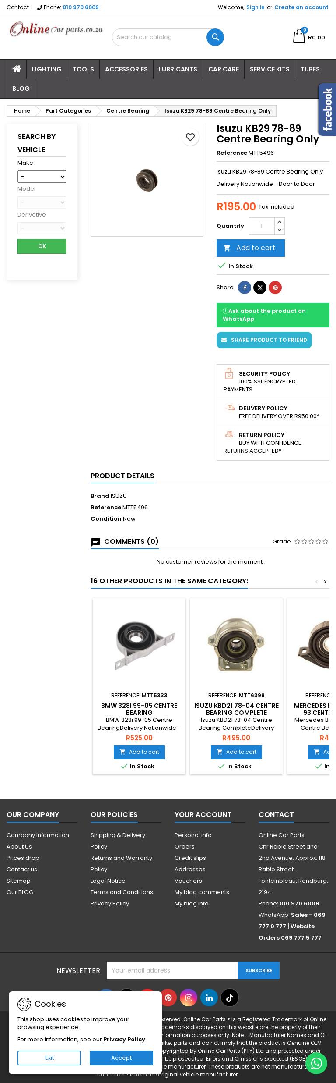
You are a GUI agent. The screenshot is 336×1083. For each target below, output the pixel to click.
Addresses (190, 869)
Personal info (193, 835)
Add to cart (249, 248)
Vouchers (188, 881)
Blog (21, 88)
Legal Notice (108, 881)
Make (25, 163)
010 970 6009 (81, 7)
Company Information (38, 835)
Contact (18, 7)
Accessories (126, 69)
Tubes (310, 69)
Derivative (32, 215)
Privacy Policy (110, 903)
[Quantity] (261, 226)
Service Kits (270, 69)
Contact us (22, 869)
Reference (232, 153)
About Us (19, 846)
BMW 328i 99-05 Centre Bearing (139, 709)
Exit (49, 1058)
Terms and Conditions (122, 892)
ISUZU (119, 496)
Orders (185, 846)
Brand (100, 496)
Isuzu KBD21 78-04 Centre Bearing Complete (236, 709)
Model (26, 189)
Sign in (255, 7)
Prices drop (23, 858)
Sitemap (19, 881)
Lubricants (178, 69)
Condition (106, 519)
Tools (83, 69)
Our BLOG (20, 892)
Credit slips (190, 858)
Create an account (301, 7)
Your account (203, 815)
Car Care (223, 69)
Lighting (47, 69)
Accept (121, 1058)
